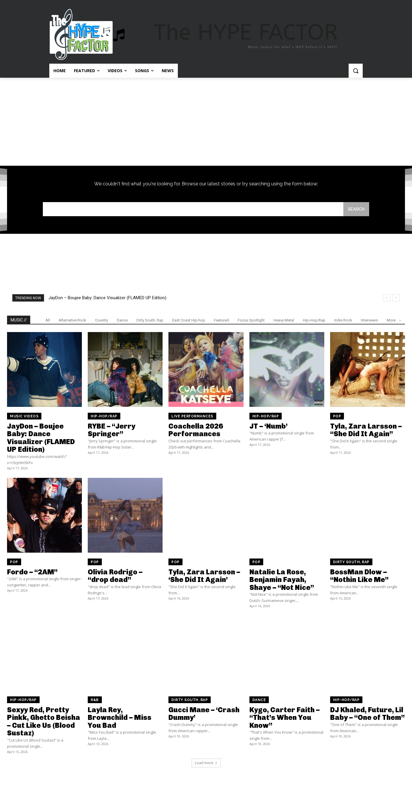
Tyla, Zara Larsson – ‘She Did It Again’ (204, 576)
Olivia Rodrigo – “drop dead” (115, 576)
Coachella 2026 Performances (195, 430)
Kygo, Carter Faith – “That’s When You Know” (284, 718)
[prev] (386, 298)
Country (101, 321)
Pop (337, 417)
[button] (356, 71)
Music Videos (24, 417)
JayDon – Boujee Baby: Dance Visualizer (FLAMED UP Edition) (107, 298)
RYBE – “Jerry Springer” (111, 430)
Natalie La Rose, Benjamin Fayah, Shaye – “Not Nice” (281, 580)
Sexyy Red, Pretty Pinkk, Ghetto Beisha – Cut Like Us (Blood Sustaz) (43, 722)
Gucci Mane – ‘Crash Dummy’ (203, 714)
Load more (206, 763)
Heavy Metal (283, 321)
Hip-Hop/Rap (314, 321)
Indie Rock (343, 321)
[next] (396, 298)
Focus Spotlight (251, 321)
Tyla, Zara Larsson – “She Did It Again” (366, 430)
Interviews (369, 321)
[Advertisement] (206, 122)
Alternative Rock (72, 321)
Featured (221, 321)
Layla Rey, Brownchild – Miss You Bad (119, 718)
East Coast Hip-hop (188, 321)
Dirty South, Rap (149, 321)
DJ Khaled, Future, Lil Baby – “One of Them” (367, 714)
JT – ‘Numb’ (268, 426)
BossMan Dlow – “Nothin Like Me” (359, 576)
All (47, 321)
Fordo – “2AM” (32, 572)
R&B (95, 700)
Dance (122, 321)
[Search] (356, 209)
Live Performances (192, 417)
